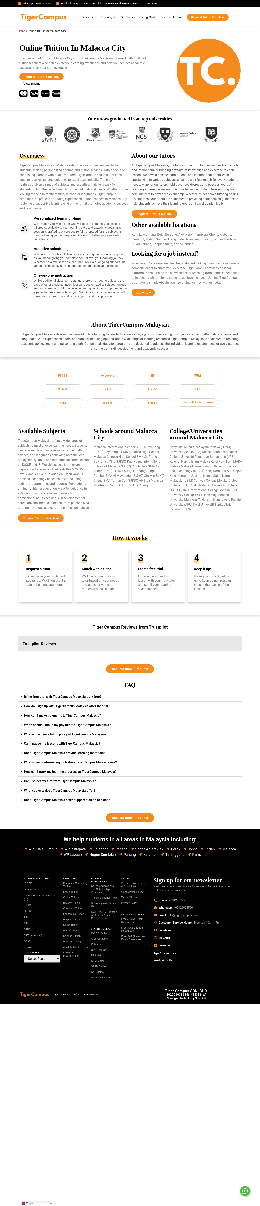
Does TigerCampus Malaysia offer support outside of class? (67, 801)
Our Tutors (127, 17)
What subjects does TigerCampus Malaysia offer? (59, 792)
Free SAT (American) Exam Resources (133, 939)
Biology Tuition (71, 904)
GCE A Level (31, 891)
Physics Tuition (71, 932)
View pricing (32, 83)
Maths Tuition (70, 926)
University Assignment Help (104, 906)
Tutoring (108, 17)
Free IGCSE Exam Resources (132, 931)
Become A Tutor (171, 17)
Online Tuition (71, 898)
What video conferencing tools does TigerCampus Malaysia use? (70, 764)
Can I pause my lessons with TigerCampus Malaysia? (62, 745)
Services (89, 17)
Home (21, 31)
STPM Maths (98, 967)
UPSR (27, 912)
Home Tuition (70, 893)
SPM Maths (97, 962)
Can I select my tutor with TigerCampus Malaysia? (60, 783)
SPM (26, 924)
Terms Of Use (129, 898)
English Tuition (71, 921)
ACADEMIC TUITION (37, 880)
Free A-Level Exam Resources (132, 922)
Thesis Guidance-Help (104, 899)
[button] (18, 657)
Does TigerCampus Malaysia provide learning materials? (64, 754)
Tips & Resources (165, 954)
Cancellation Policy (132, 893)
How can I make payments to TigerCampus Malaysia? (62, 717)
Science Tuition (72, 937)
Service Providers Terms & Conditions (135, 886)
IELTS (27, 906)
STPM (27, 930)
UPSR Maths (98, 951)
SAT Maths (97, 973)
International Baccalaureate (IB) (39, 899)
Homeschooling (72, 943)
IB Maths (96, 945)
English (28, 1203)
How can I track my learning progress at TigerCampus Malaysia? (70, 773)
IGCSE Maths (99, 934)
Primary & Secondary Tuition (75, 886)
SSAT (27, 942)
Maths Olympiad (100, 979)
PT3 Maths (97, 956)
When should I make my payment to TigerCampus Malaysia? (67, 726)
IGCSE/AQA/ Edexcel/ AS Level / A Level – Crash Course (104, 916)
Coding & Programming (71, 956)
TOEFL (28, 949)
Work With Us (163, 962)
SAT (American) (33, 936)
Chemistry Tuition (73, 909)
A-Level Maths (99, 940)
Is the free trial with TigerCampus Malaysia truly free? (62, 698)
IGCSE (28, 884)
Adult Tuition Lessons (75, 948)
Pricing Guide (148, 17)
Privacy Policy (129, 904)
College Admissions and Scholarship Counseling (102, 890)
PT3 (26, 918)
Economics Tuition (73, 915)
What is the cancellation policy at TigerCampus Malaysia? (65, 736)
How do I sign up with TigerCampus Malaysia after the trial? (67, 708)
